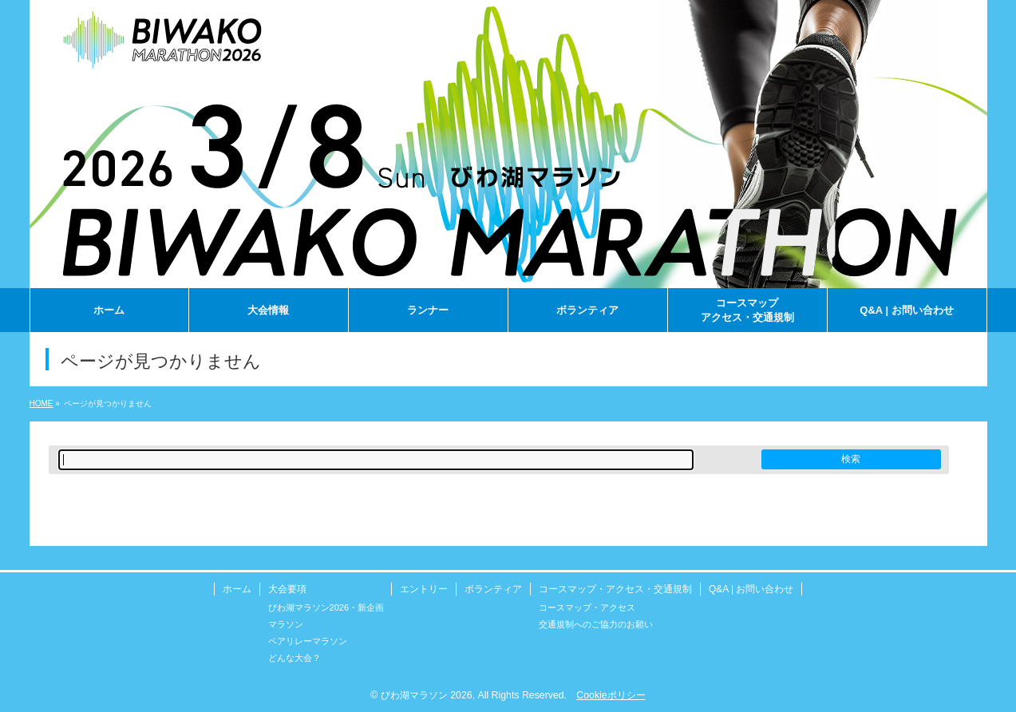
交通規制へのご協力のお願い (596, 624)
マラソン (285, 624)
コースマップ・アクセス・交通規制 (615, 589)
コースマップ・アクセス (587, 607)
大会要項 (287, 589)
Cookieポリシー (610, 695)
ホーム (237, 589)
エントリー (424, 589)
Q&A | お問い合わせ (751, 589)
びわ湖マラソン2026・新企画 (326, 607)
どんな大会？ (294, 658)
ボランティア (493, 589)
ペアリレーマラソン (307, 641)
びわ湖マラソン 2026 (426, 695)
